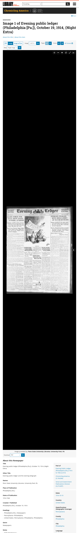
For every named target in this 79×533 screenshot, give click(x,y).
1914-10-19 (59, 495)
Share (73, 16)
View (5, 48)
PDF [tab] (6, 43)
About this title (8, 37)
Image (26, 43)
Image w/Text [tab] (18, 43)
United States (60, 503)
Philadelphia (60, 519)
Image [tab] (10, 43)
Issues (55, 43)
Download (7, 455)
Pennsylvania (60, 512)
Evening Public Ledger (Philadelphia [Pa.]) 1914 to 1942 (64, 470)
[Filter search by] (32, 4)
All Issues (69, 43)
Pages (43, 43)
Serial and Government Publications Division (64, 484)
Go (38, 43)
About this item (20, 37)
